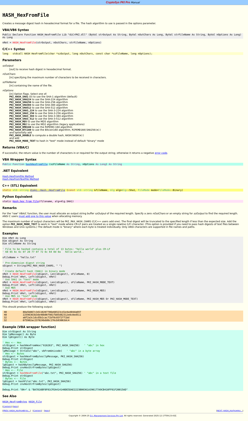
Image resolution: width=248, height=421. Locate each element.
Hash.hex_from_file (26, 201)
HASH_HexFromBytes (14, 401)
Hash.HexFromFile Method (18, 176)
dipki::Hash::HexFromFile (47, 190)
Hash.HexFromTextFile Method (20, 179)
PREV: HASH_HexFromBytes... (16, 411)
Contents (7, 406)
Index (15, 406)
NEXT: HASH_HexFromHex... (229, 411)
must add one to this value (35, 216)
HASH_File (35, 401)
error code (161, 153)
